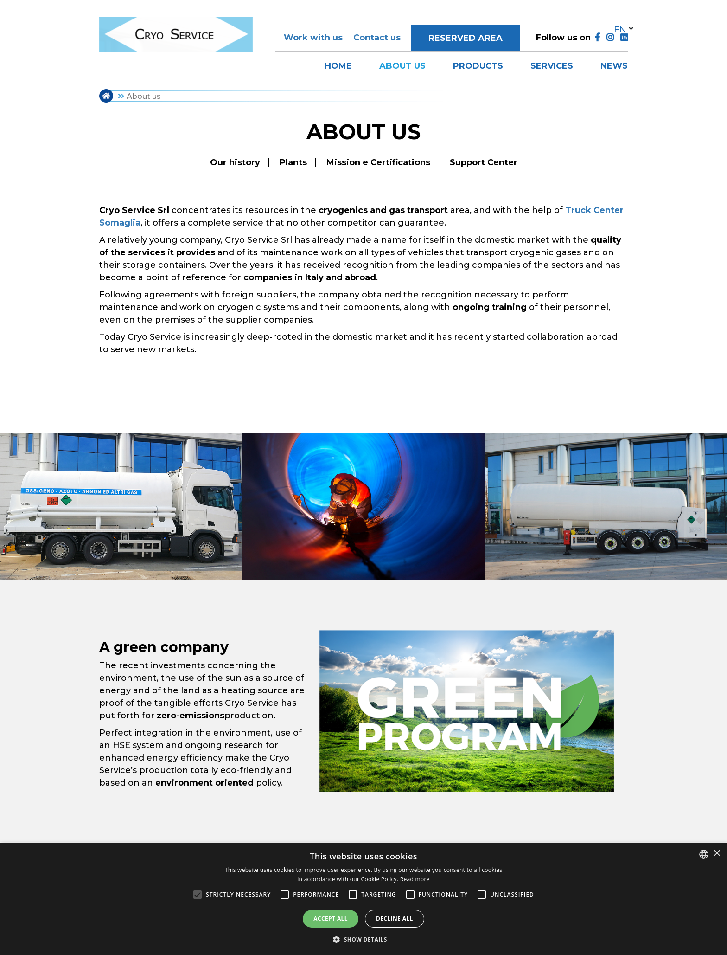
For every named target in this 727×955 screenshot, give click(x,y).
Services (551, 66)
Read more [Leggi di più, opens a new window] (415, 879)
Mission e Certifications (378, 162)
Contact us (377, 37)
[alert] (363, 899)
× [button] (716, 853)
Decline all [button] (394, 919)
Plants (293, 162)
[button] (363, 939)
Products (478, 66)
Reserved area (465, 38)
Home (338, 66)
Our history (235, 162)
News (614, 66)
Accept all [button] (330, 919)
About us (402, 66)
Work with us (313, 37)
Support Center (483, 162)
